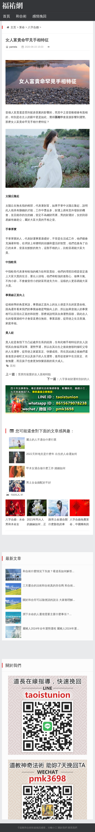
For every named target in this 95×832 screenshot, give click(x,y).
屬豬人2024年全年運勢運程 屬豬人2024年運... (51, 690)
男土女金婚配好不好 (38, 531)
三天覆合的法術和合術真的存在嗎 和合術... (49, 647)
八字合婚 (33, 27)
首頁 (6, 16)
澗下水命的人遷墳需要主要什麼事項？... (47, 675)
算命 (22, 27)
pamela (13, 47)
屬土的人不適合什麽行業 (41, 488)
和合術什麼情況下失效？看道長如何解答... (48, 632)
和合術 (21, 16)
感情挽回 (39, 16)
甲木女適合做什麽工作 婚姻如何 (45, 516)
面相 (12, 365)
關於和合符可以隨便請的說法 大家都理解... (49, 661)
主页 (13, 27)
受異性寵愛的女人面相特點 (34, 374)
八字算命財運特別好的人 (74, 379)
